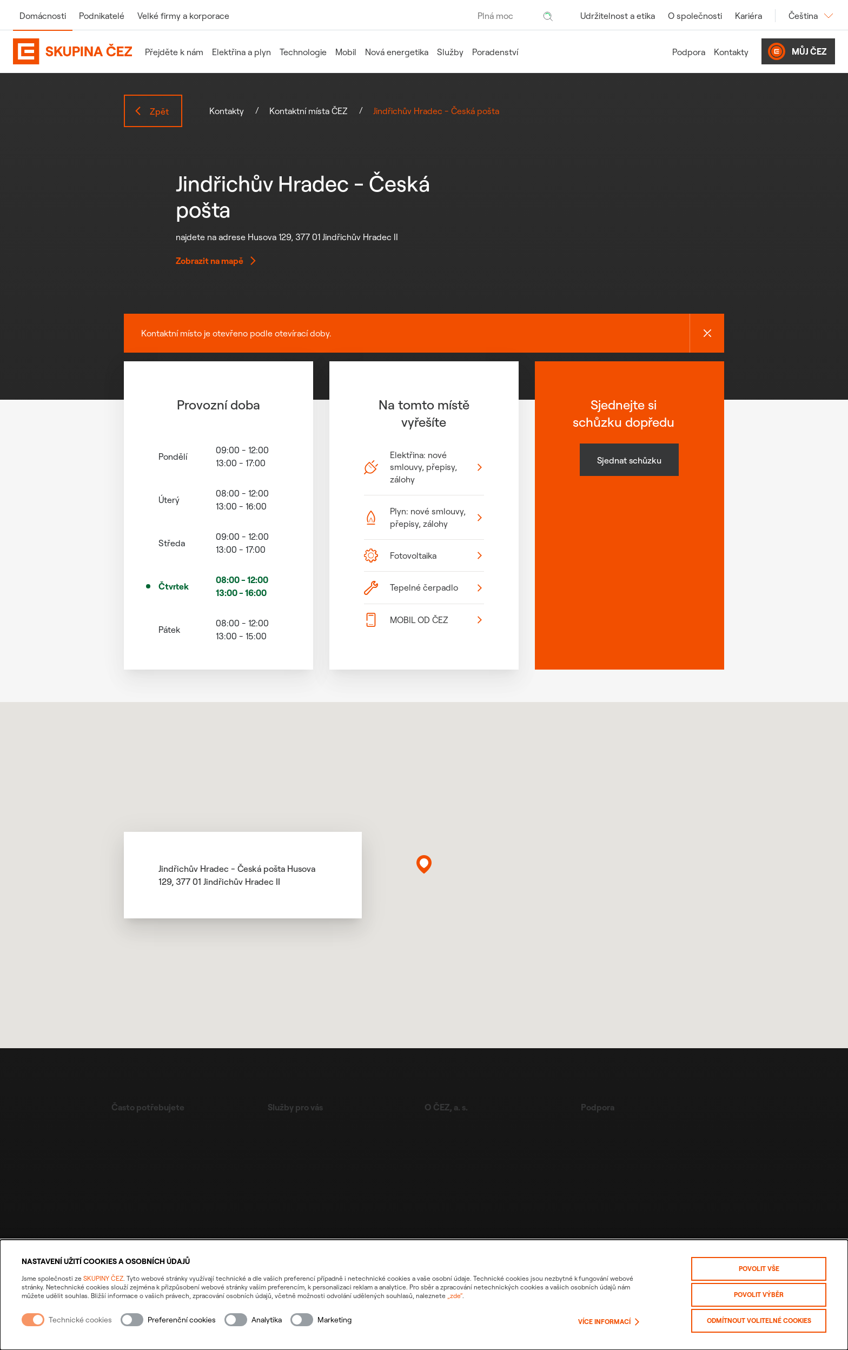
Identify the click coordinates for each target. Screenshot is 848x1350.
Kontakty (731, 52)
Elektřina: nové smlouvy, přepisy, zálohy (423, 467)
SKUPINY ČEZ (103, 1278)
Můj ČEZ (797, 51)
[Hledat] (547, 16)
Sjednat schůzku (629, 460)
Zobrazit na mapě (216, 260)
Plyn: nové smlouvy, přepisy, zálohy (423, 517)
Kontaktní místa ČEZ (308, 110)
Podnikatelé (101, 15)
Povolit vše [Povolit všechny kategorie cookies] (759, 1269)
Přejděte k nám (174, 52)
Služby (450, 52)
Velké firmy (183, 15)
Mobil (345, 52)
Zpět (151, 111)
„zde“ (454, 1296)
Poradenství (495, 52)
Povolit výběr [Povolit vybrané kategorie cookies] (759, 1295)
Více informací (608, 1322)
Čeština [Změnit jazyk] (812, 15)
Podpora (688, 52)
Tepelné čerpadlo (423, 588)
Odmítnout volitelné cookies (759, 1320)
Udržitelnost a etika (617, 15)
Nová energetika (396, 52)
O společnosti (695, 15)
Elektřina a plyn (241, 52)
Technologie (303, 52)
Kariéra (748, 15)
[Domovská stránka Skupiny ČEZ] (72, 51)
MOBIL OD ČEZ (423, 620)
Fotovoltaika (423, 555)
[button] (424, 864)
